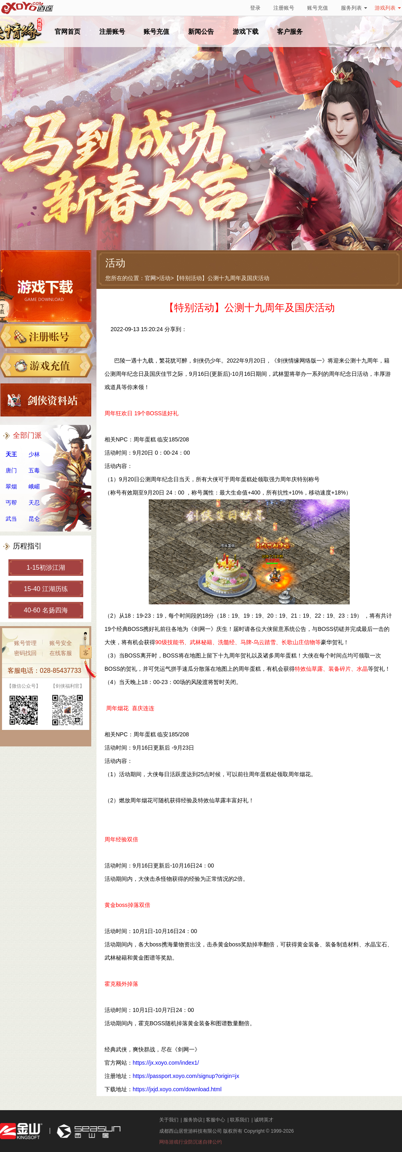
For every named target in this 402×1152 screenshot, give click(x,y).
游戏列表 (388, 8)
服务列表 (354, 8)
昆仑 (34, 518)
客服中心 (215, 1120)
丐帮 (11, 502)
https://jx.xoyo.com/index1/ (166, 1062)
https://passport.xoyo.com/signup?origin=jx (186, 1076)
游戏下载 (245, 31)
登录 (255, 8)
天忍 (34, 502)
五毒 (34, 470)
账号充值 (317, 8)
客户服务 (290, 31)
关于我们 (168, 1120)
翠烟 (11, 486)
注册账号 (283, 8)
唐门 (11, 470)
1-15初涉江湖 (46, 567)
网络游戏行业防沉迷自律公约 (190, 1142)
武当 (11, 518)
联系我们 (239, 1120)
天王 (11, 454)
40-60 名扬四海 (46, 610)
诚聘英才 (263, 1120)
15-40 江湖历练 (46, 588)
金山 (21, 1131)
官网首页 (67, 31)
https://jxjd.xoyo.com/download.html (177, 1089)
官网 (150, 278)
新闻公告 (201, 31)
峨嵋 (34, 486)
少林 (34, 454)
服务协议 (193, 1120)
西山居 (87, 1131)
